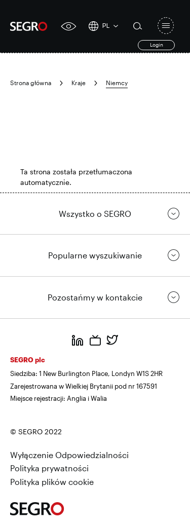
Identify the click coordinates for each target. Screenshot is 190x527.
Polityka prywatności (49, 468)
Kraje (78, 82)
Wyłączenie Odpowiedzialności (69, 455)
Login (156, 45)
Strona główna (30, 82)
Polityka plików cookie (52, 481)
